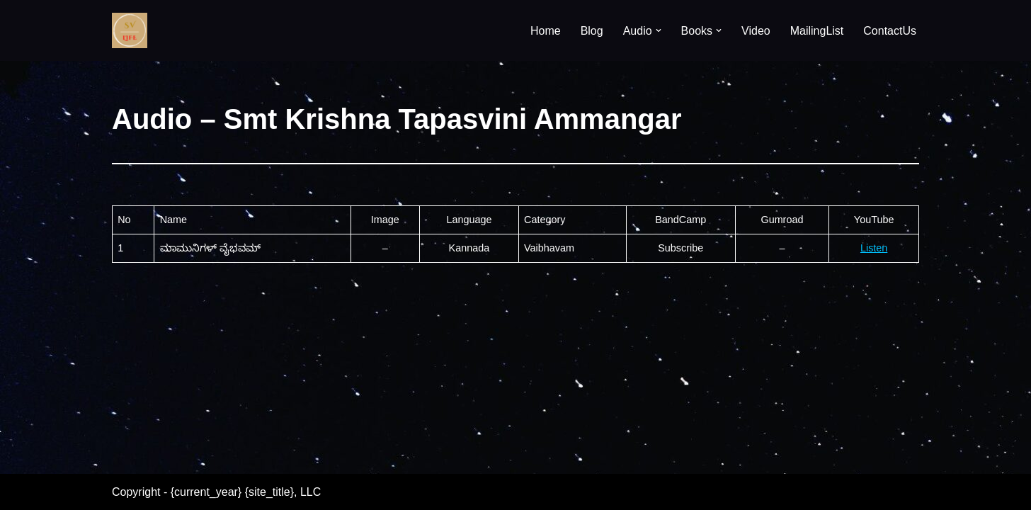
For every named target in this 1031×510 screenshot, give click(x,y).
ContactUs (889, 31)
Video (755, 31)
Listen (873, 248)
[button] (658, 30)
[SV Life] (129, 30)
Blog (592, 31)
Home (545, 31)
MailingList (817, 31)
